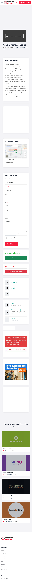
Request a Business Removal (16, 271)
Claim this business (16, 258)
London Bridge (8, 474)
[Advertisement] (16, 19)
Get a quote (4, 556)
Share (9, 328)
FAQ (2, 567)
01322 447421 (14, 320)
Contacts (3, 559)
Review (6, 218)
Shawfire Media (8, 496)
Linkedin (13, 288)
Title (6, 202)
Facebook (14, 282)
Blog (2, 561)
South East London (20, 47)
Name (6, 187)
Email (6, 194)
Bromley (7, 451)
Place (6, 210)
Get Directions (16, 310)
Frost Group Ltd (8, 449)
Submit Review (11, 244)
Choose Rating (8, 179)
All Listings (3, 553)
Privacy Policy (4, 570)
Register (3, 564)
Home (2, 550)
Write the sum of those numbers (12, 234)
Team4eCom (7, 520)
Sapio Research (8, 472)
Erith (14, 47)
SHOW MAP (16, 151)
